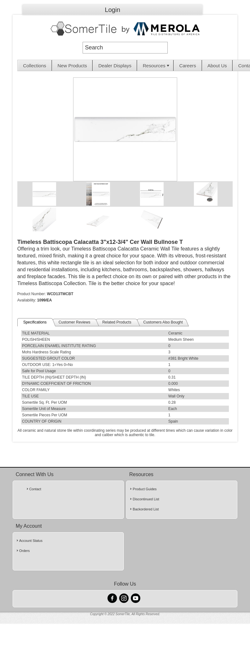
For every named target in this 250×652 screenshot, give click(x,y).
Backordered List (146, 509)
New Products (72, 65)
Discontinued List (146, 499)
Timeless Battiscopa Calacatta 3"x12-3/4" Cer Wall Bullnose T (100, 242)
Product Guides (145, 489)
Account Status (31, 540)
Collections (34, 65)
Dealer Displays (114, 65)
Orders (24, 551)
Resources (157, 65)
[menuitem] (35, 65)
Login (112, 9)
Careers (187, 65)
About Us (217, 65)
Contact (35, 489)
